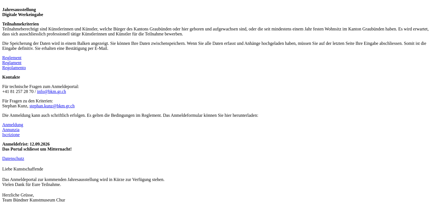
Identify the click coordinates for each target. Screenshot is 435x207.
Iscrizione (11, 134)
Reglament (11, 62)
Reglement (11, 57)
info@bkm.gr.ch (51, 91)
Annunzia (10, 129)
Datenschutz (13, 158)
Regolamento (14, 67)
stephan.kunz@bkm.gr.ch (52, 106)
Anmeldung (12, 124)
